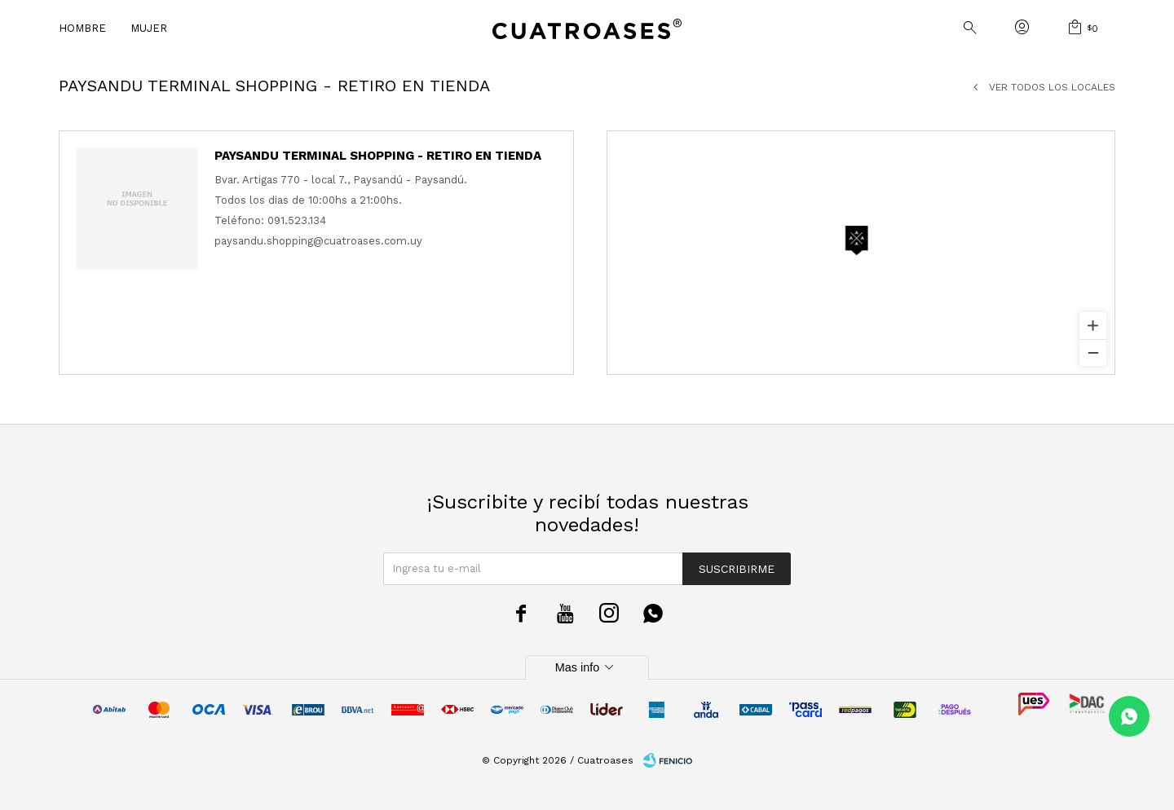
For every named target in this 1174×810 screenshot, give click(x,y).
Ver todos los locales (1052, 87)
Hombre (82, 28)
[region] (860, 252)
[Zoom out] (1092, 352)
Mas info (587, 667)
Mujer (148, 28)
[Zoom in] (1092, 325)
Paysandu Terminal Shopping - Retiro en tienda (377, 155)
